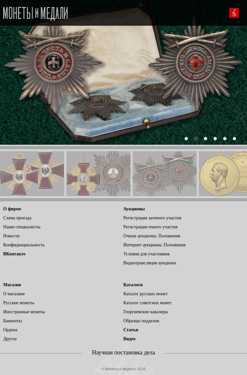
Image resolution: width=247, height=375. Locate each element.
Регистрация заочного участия (152, 217)
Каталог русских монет (146, 293)
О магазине (14, 293)
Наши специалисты (22, 226)
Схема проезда (17, 217)
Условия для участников (147, 254)
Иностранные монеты (24, 311)
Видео (130, 338)
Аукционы (134, 208)
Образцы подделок (142, 320)
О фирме (12, 208)
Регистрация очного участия (151, 226)
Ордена (10, 329)
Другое (10, 338)
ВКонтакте (14, 254)
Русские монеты (18, 302)
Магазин (12, 284)
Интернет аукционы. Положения (155, 244)
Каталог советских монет (148, 302)
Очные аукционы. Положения (152, 235)
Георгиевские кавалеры (146, 311)
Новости (11, 235)
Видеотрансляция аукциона (150, 263)
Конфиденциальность (24, 244)
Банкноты (12, 320)
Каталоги (133, 284)
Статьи (131, 329)
